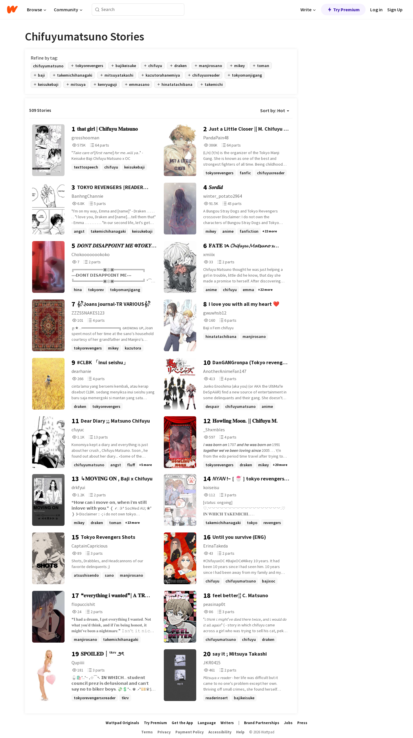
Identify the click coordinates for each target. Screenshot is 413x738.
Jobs (288, 722)
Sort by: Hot (274, 110)
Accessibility (220, 732)
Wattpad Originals (122, 722)
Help (240, 732)
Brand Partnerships (261, 722)
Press (302, 722)
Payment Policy (189, 732)
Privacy (164, 732)
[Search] (97, 9)
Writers (227, 722)
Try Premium (343, 9)
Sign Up (395, 9)
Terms (147, 732)
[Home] (12, 9)
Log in (376, 9)
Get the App (182, 722)
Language (207, 722)
